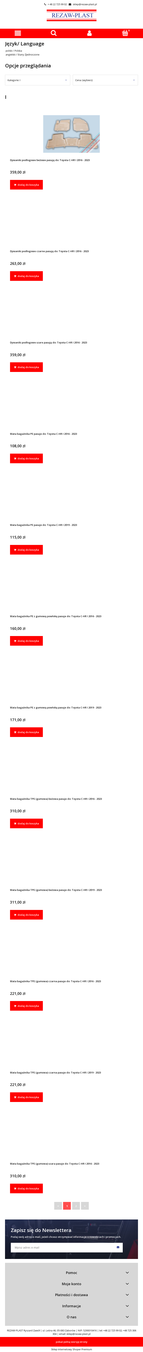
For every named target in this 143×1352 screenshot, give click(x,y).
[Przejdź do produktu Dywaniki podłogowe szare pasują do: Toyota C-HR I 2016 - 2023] (71, 316)
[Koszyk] (125, 33)
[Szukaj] (53, 33)
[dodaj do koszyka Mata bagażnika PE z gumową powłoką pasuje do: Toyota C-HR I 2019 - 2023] (26, 732)
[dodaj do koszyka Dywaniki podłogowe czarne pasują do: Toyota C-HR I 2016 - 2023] (26, 276)
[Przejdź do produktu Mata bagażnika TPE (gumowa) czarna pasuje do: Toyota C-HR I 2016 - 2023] (71, 955)
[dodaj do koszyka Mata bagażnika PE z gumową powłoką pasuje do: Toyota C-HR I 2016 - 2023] (26, 641)
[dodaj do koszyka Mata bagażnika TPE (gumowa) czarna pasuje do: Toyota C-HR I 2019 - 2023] (26, 1097)
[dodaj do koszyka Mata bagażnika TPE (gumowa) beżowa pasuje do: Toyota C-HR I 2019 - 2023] (26, 915)
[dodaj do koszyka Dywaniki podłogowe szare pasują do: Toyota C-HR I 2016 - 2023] (26, 367)
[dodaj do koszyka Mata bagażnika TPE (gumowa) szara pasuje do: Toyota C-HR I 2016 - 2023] (26, 1188)
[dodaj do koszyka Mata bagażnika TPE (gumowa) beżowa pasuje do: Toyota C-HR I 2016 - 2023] (26, 823)
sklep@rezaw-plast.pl (83, 4)
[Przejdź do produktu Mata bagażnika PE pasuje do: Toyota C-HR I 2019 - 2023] (71, 499)
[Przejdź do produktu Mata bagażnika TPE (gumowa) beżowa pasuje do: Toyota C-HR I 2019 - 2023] (71, 864)
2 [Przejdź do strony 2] (76, 1206)
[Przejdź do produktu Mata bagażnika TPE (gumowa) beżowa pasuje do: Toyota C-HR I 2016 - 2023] (71, 772)
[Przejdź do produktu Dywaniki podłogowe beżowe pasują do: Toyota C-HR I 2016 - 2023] (71, 134)
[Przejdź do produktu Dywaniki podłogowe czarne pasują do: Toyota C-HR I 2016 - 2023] (71, 225)
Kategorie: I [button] (14, 80)
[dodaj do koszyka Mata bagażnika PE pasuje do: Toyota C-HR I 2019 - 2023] (26, 550)
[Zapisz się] (118, 1247)
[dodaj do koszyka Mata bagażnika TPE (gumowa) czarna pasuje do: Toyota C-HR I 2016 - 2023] (26, 1006)
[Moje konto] (89, 33)
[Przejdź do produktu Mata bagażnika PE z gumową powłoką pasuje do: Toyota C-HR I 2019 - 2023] (71, 681)
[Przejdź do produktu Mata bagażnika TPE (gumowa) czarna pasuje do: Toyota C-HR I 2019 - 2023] (71, 1046)
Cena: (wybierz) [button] (84, 80)
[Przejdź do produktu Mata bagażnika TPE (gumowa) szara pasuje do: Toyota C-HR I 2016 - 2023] (71, 1137)
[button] (17, 33)
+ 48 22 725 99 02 (55, 4)
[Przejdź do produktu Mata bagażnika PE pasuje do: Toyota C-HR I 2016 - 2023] (71, 407)
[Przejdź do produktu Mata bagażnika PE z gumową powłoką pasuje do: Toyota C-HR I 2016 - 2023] (71, 590)
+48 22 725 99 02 (112, 1330)
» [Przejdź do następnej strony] (85, 1206)
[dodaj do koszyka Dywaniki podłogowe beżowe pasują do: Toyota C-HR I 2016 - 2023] (26, 185)
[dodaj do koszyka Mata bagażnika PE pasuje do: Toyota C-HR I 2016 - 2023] (26, 458)
